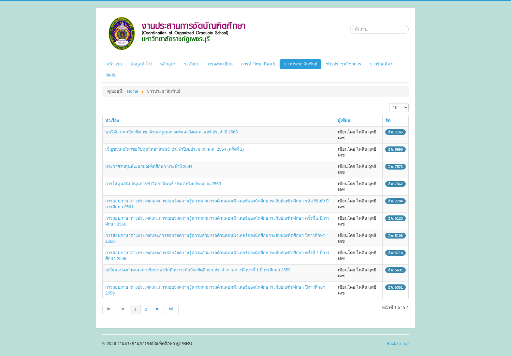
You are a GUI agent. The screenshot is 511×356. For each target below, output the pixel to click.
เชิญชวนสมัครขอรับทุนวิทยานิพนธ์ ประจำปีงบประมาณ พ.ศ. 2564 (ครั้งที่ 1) (174, 149)
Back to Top (398, 343)
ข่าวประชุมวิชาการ (343, 64)
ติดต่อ (111, 75)
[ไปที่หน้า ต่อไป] (158, 309)
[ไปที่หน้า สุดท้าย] (172, 309)
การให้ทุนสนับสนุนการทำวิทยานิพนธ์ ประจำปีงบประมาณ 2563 (163, 183)
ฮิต (387, 120)
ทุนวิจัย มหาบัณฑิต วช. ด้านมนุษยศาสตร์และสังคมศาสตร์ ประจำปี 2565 (171, 132)
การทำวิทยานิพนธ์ (258, 64)
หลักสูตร (168, 64)
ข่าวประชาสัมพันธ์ (300, 64)
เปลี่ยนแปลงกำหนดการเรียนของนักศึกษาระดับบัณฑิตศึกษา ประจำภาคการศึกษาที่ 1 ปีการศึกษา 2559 (198, 269)
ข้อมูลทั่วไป (141, 64)
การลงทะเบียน (219, 64)
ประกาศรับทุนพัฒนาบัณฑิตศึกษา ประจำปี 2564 (148, 166)
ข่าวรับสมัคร (381, 64)
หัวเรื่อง (112, 120)
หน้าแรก (114, 64)
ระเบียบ (191, 64)
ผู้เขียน (344, 120)
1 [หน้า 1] (135, 309)
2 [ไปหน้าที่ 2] (146, 309)
